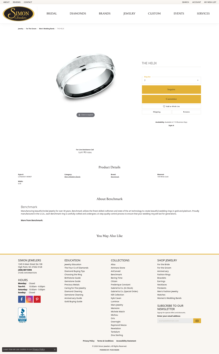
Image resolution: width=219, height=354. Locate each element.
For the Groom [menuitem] (164, 267)
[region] (85, 90)
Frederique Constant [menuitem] (120, 284)
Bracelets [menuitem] (161, 278)
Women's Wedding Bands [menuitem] (169, 298)
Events (179, 13)
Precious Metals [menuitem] (72, 284)
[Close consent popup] (55, 349)
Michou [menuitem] (114, 315)
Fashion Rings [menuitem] (164, 274)
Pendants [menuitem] (161, 288)
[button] (185, 2)
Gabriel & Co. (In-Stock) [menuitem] (122, 288)
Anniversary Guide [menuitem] (73, 298)
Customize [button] (171, 99)
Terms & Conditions (105, 341)
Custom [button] (154, 13)
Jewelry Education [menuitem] (73, 264)
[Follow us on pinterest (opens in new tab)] (37, 299)
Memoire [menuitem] (115, 308)
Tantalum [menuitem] (115, 331)
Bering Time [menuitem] (117, 278)
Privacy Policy (89, 341)
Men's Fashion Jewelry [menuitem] (167, 291)
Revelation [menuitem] (116, 328)
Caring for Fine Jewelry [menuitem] (75, 288)
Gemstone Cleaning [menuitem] (74, 294)
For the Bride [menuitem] (163, 264)
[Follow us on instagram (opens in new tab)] (29, 299)
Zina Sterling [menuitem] (117, 335)
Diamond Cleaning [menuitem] (73, 291)
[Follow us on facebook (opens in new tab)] (21, 299)
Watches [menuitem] (161, 294)
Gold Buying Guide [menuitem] (73, 301)
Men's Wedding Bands (46, 29)
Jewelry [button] (129, 13)
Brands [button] (105, 13)
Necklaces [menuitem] (162, 284)
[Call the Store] (25, 270)
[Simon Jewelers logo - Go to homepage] (19, 13)
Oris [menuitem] (113, 318)
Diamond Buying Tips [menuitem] (75, 271)
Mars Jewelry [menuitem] (117, 304)
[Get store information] (27, 273)
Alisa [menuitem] (113, 264)
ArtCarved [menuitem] (116, 271)
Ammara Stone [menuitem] (118, 267)
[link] (6, 2)
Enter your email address (168, 316)
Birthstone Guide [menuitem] (73, 278)
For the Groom (31, 29)
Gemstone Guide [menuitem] (73, 281)
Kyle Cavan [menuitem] (116, 298)
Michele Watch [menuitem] (118, 311)
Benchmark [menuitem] (116, 274)
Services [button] (203, 13)
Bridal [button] (52, 13)
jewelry (20, 29)
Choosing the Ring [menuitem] (73, 274)
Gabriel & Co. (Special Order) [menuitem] (124, 291)
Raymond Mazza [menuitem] (119, 325)
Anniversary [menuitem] (163, 271)
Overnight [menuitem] (116, 321)
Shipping (156, 112)
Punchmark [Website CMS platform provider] (114, 350)
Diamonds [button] (78, 13)
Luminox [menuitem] (115, 301)
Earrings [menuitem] (161, 281)
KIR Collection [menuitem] (117, 294)
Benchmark (115, 177)
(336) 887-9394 (85, 152)
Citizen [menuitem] (114, 281)
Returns (186, 112)
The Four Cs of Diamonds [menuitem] (76, 267)
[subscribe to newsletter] (197, 320)
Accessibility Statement (126, 341)
